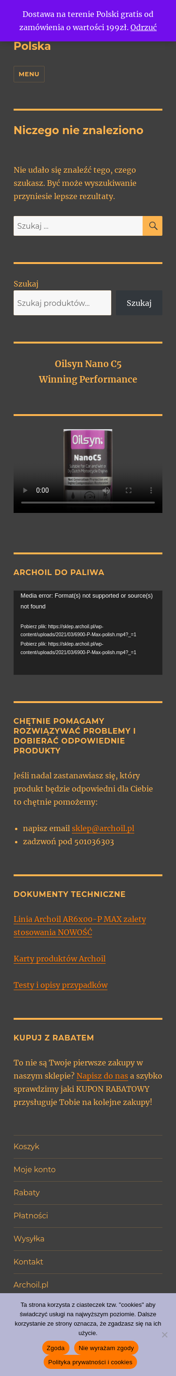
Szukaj (26, 283)
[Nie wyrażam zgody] (164, 1334)
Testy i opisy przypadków (60, 985)
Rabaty (27, 1192)
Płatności (31, 1215)
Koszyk (26, 1146)
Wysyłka (29, 1238)
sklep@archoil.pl (103, 828)
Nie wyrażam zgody (106, 1348)
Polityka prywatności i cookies (90, 1362)
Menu (29, 74)
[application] (88, 632)
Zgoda (56, 1348)
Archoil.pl (31, 1284)
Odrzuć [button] (143, 27)
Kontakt (29, 1261)
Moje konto (35, 1169)
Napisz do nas (102, 1075)
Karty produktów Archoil (60, 958)
